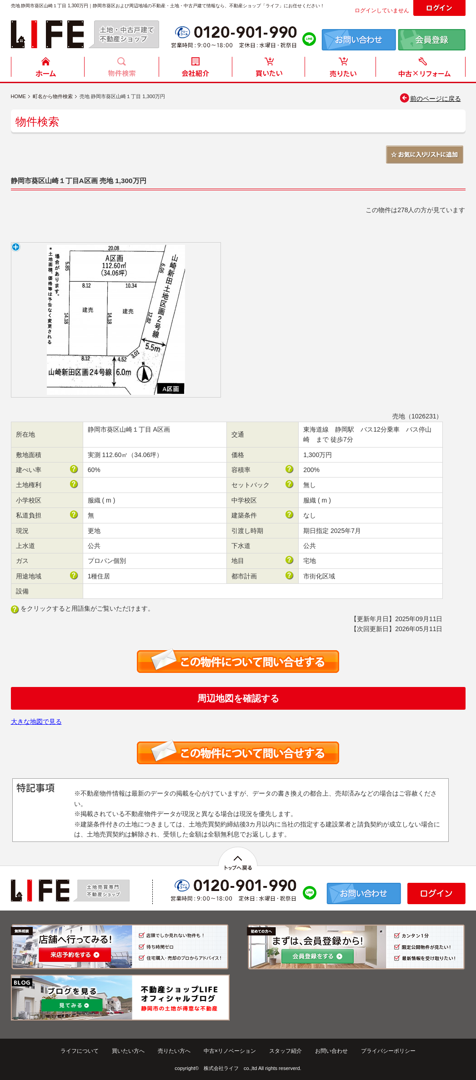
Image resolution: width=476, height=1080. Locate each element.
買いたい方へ (128, 1051)
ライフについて (79, 1051)
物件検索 (121, 69)
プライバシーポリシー (388, 1051)
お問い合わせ (331, 1051)
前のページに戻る (430, 98)
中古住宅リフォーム (422, 69)
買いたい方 (269, 69)
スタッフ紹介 (285, 1051)
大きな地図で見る (36, 721)
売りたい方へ (174, 1051)
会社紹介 (195, 69)
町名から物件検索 (53, 96)
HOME (48, 69)
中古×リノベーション (230, 1051)
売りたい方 (342, 69)
